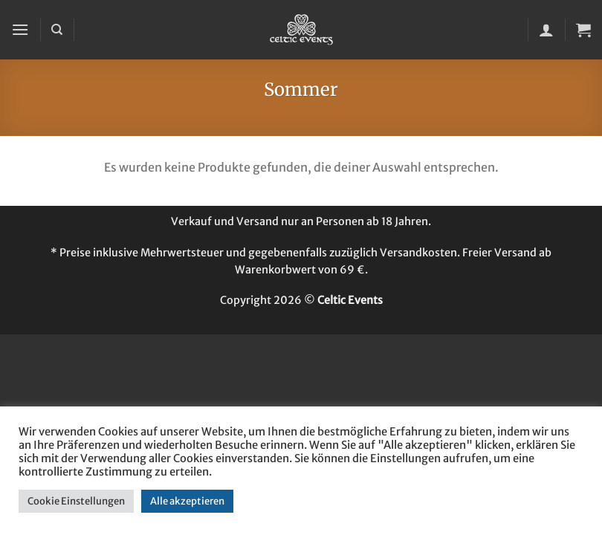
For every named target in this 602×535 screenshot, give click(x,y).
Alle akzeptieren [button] (187, 501)
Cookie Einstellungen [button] (76, 501)
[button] (20, 29)
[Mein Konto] (546, 29)
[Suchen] (56, 30)
